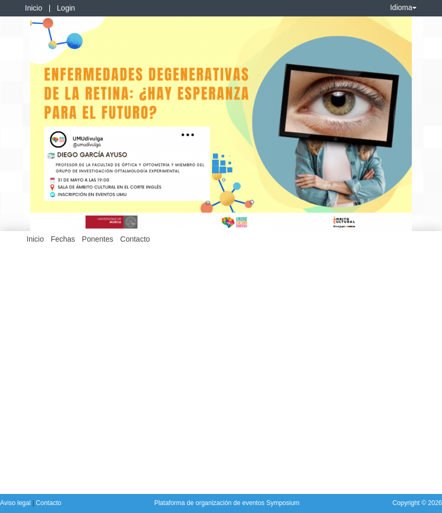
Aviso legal (16, 503)
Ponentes (97, 239)
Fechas (63, 239)
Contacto (135, 239)
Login (66, 8)
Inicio (33, 8)
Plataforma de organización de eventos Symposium (226, 503)
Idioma (403, 7)
